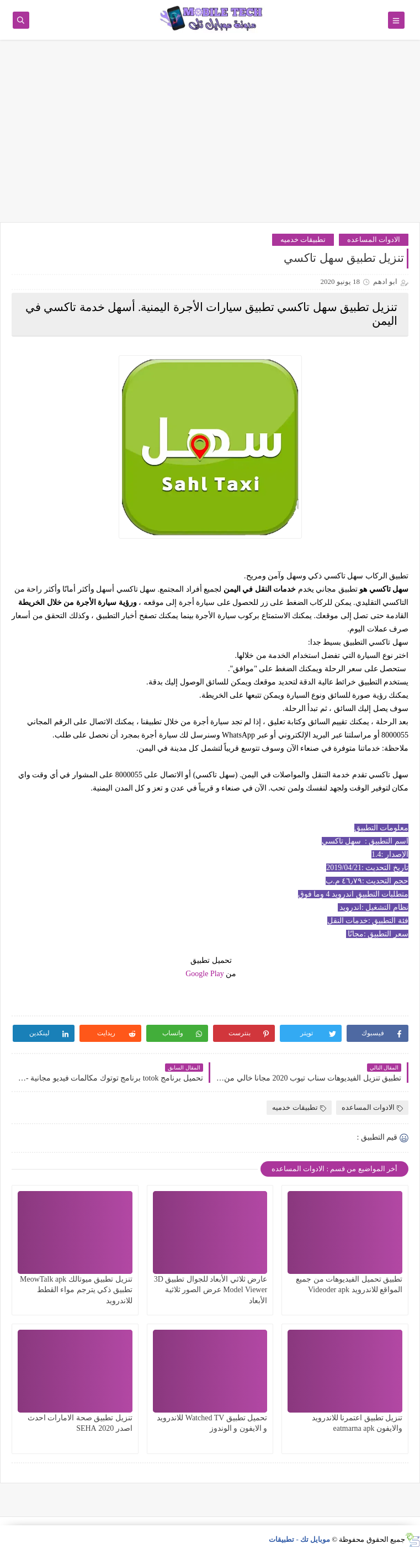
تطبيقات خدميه (303, 239)
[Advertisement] (210, 136)
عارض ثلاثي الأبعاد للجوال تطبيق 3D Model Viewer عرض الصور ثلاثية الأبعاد (211, 1289)
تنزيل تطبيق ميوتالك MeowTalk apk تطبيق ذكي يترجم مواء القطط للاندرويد (76, 1289)
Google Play (204, 974)
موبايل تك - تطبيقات (299, 1539)
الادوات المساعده (373, 239)
